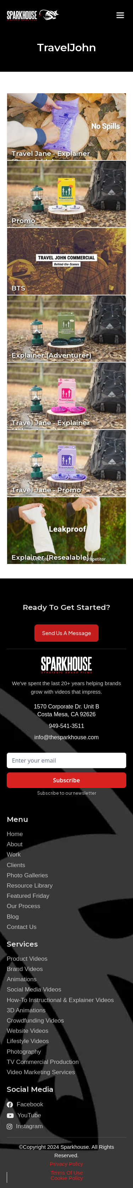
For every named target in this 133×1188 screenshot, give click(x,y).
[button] (120, 15)
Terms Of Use (66, 1173)
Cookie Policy (67, 1178)
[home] (28, 15)
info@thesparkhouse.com (66, 737)
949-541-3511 (66, 726)
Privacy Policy (66, 1164)
